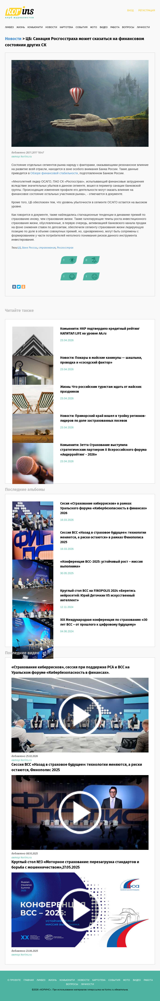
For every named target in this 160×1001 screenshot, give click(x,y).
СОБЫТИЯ (82, 27)
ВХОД (130, 10)
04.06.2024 (67, 631)
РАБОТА (114, 27)
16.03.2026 (67, 520)
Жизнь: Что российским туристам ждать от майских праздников (100, 389)
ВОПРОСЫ (128, 27)
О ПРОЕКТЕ (14, 980)
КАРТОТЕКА (66, 27)
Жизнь (20, 27)
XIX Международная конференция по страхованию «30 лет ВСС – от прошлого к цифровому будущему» (103, 622)
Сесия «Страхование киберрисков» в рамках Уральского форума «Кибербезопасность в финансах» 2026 (103, 508)
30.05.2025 (67, 573)
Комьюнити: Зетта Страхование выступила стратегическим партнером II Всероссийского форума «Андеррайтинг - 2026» (103, 449)
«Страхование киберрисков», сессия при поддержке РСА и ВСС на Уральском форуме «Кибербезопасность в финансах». (70, 670)
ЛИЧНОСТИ (143, 27)
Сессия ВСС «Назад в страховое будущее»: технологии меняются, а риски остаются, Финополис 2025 (76, 767)
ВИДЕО (104, 27)
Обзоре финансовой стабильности (54, 173)
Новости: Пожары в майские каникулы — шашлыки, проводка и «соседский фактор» (101, 360)
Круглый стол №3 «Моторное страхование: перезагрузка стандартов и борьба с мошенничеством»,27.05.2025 (75, 864)
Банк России (29, 248)
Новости (51, 27)
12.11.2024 (66, 607)
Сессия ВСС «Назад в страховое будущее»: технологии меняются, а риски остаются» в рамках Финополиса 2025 (103, 537)
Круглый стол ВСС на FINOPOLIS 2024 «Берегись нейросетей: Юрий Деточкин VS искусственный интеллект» (97, 595)
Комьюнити (35, 27)
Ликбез (9, 27)
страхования (47, 248)
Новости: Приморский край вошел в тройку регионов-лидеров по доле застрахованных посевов (103, 418)
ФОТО (93, 27)
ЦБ (19, 248)
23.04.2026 (67, 340)
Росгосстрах (65, 248)
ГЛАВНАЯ (29, 980)
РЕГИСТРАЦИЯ (146, 10)
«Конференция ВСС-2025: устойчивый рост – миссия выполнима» (101, 564)
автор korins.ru (21, 156)
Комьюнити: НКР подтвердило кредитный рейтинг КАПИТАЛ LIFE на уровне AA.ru (100, 331)
